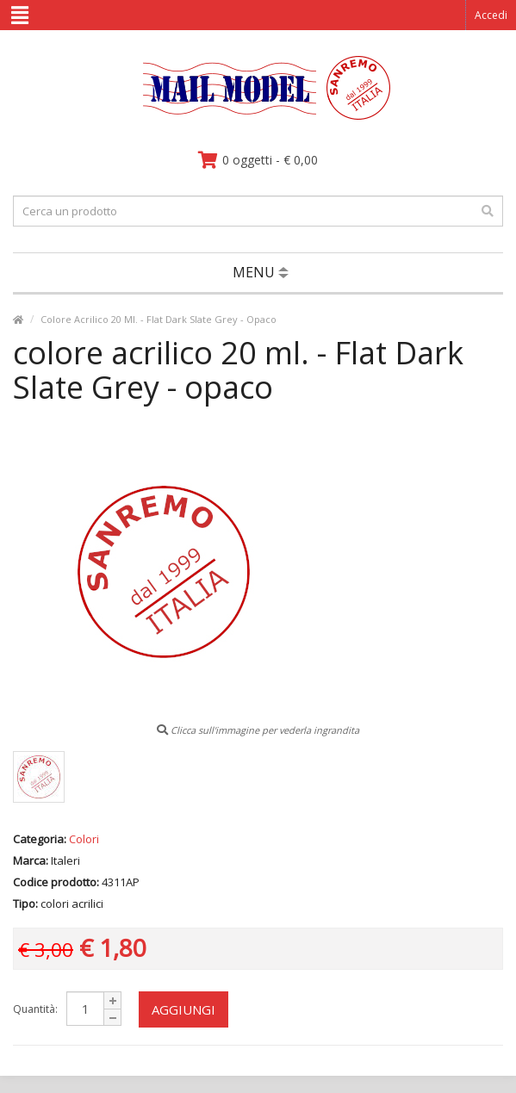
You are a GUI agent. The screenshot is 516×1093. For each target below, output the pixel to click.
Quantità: (35, 1009)
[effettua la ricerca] (487, 211)
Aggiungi (183, 1009)
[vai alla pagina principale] (258, 116)
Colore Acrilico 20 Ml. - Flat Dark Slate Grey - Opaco (158, 319)
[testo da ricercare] (258, 211)
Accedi (491, 15)
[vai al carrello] (258, 160)
